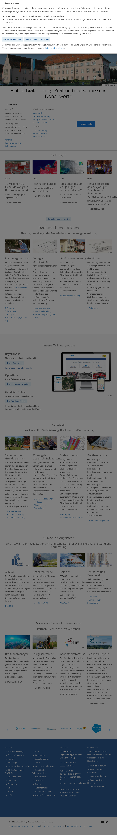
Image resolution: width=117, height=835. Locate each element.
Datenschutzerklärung (54, 48)
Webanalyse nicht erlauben (37, 39)
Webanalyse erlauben (12, 39)
